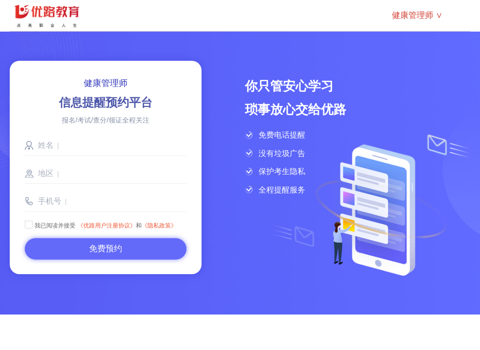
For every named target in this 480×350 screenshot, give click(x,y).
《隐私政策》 (159, 225)
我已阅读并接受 (50, 225)
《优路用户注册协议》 (106, 225)
